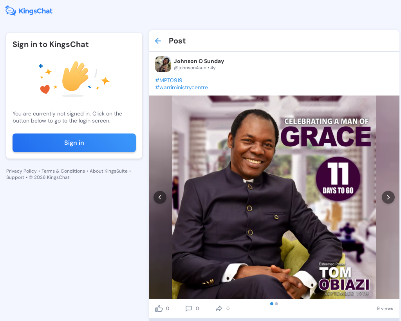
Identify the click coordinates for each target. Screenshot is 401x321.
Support (15, 177)
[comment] (189, 308)
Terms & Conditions (63, 171)
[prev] (160, 197)
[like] (159, 308)
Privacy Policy (21, 171)
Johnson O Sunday (199, 61)
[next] (388, 197)
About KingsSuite (109, 171)
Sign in (74, 143)
